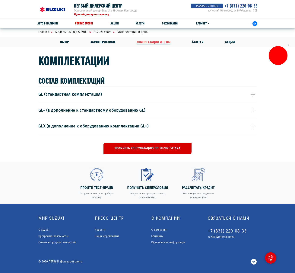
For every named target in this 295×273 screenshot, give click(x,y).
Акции (230, 42)
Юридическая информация (168, 242)
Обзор (64, 42)
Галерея (198, 42)
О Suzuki (43, 229)
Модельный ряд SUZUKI (71, 32)
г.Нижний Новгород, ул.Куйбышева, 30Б (233, 10)
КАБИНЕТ (201, 23)
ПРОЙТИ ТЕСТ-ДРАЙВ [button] (96, 188)
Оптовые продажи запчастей (57, 242)
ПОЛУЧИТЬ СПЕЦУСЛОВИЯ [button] (147, 188)
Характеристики (102, 42)
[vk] (254, 262)
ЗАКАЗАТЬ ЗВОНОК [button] (206, 6)
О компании (158, 229)
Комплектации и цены (153, 42)
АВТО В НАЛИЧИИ (47, 23)
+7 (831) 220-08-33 (241, 6)
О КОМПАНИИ (170, 23)
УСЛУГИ (140, 23)
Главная (43, 32)
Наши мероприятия (107, 236)
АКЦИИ (114, 23)
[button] (147, 148)
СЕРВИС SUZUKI (84, 23)
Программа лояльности (53, 236)
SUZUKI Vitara (102, 32)
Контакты (157, 236)
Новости (100, 229)
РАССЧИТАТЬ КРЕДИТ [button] (198, 188)
